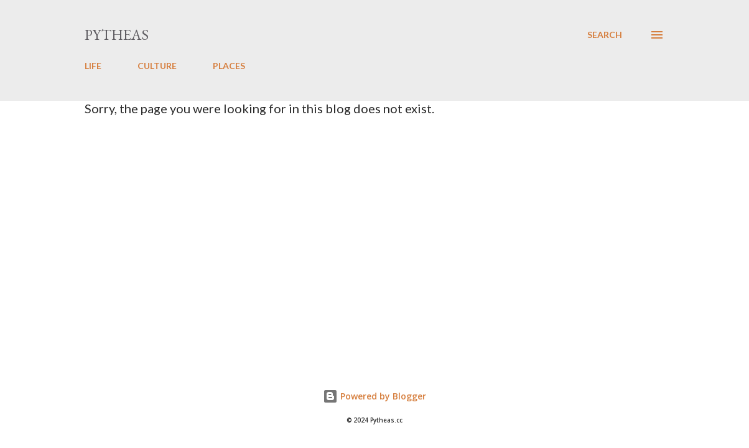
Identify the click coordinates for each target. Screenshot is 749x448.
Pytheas (117, 34)
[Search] (604, 34)
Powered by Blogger (374, 396)
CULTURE (157, 65)
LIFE (93, 65)
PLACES (229, 65)
